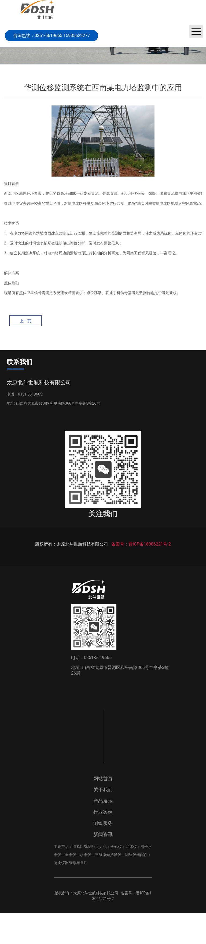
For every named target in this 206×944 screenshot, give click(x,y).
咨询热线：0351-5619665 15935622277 (51, 35)
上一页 (25, 321)
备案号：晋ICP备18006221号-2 (141, 574)
